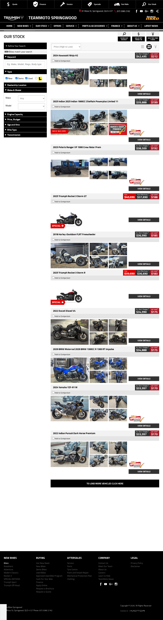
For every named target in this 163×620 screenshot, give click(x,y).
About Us (133, 26)
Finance (117, 26)
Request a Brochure (45, 588)
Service (71, 26)
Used (29, 78)
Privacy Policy (137, 563)
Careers (101, 572)
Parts (69, 566)
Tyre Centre (72, 569)
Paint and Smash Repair (78, 572)
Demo (19, 78)
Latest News (151, 26)
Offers (57, 26)
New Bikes (24, 26)
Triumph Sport (10, 582)
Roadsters (8, 566)
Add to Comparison (62, 61)
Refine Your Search (15, 46)
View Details (144, 93)
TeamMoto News (106, 579)
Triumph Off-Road (12, 585)
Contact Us (103, 563)
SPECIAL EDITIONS (12, 579)
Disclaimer (135, 566)
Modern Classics (11, 572)
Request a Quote (43, 591)
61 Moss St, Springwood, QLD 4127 (96, 11)
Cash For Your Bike (44, 579)
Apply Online (41, 585)
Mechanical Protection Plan (79, 575)
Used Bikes (41, 572)
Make (8, 97)
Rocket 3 (8, 575)
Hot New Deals (43, 563)
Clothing (70, 579)
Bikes (6, 563)
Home (9, 26)
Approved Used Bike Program (49, 575)
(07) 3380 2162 (123, 11)
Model (8, 105)
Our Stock (43, 26)
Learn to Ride (104, 575)
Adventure (8, 569)
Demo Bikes (41, 569)
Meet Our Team (105, 566)
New (9, 78)
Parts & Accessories (95, 26)
